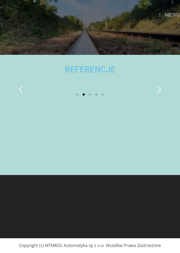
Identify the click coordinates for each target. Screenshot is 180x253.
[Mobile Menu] (169, 15)
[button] (77, 94)
